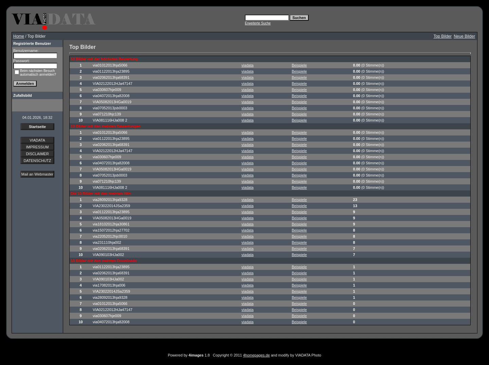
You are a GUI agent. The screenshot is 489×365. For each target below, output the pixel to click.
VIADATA (37, 140)
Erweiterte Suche (258, 23)
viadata (247, 65)
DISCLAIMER (37, 154)
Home (18, 36)
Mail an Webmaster (37, 174)
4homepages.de (256, 355)
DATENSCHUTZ (37, 161)
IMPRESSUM (37, 147)
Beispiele (299, 65)
